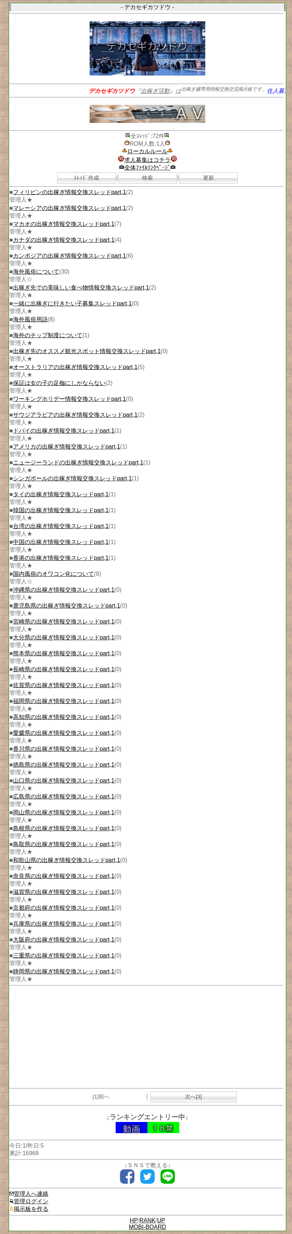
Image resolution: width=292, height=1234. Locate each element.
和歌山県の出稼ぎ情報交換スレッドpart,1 (66, 860)
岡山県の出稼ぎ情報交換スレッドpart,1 (64, 812)
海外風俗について (36, 272)
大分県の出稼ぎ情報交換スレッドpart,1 (64, 637)
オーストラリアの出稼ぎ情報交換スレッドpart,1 (75, 367)
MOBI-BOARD (147, 1227)
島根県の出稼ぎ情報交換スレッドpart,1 (64, 828)
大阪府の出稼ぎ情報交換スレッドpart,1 (64, 940)
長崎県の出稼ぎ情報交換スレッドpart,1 (64, 669)
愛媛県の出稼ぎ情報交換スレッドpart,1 (64, 733)
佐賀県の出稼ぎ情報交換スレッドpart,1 (64, 685)
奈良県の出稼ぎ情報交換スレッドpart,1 (64, 876)
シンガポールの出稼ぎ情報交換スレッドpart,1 (72, 478)
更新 (208, 178)
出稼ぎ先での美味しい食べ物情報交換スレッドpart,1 (81, 287)
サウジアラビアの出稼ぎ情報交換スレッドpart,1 (75, 415)
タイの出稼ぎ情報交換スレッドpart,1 (61, 494)
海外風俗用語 (30, 319)
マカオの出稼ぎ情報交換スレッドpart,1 (64, 224)
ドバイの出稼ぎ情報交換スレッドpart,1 (64, 431)
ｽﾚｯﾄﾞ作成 (86, 178)
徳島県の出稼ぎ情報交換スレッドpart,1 (64, 765)
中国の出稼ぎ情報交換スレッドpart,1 (61, 542)
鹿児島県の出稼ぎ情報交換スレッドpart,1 (66, 606)
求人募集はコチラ (147, 160)
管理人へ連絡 (28, 1194)
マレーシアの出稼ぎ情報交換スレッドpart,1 (69, 208)
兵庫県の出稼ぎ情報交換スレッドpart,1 (64, 924)
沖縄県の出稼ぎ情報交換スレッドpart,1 (64, 590)
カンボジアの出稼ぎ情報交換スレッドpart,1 (69, 256)
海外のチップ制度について (47, 335)
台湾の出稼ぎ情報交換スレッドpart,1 (61, 526)
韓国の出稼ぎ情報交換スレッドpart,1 (61, 510)
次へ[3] (193, 1096)
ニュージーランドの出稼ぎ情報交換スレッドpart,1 (78, 462)
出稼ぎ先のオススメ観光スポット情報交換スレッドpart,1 (87, 351)
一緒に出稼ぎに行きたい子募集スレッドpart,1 (72, 303)
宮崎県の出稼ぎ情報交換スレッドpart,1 (64, 621)
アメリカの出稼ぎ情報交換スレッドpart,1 (66, 447)
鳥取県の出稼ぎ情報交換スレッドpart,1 (64, 844)
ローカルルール (147, 151)
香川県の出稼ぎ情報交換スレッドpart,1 (64, 749)
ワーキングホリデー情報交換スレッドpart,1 (69, 399)
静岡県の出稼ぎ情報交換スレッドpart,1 (64, 971)
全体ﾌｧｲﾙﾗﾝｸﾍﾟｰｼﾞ (147, 167)
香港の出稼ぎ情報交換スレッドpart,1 (61, 558)
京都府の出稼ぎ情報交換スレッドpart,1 (64, 908)
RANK (147, 1220)
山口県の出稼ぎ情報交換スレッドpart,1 (64, 780)
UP (161, 1220)
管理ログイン (28, 1201)
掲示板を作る (28, 1209)
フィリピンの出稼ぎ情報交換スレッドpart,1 (69, 192)
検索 (147, 178)
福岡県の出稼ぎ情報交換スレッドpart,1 (64, 701)
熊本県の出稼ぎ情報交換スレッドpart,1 (64, 653)
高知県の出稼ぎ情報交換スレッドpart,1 (64, 717)
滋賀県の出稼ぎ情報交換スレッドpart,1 (64, 892)
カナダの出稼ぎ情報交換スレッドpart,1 (64, 240)
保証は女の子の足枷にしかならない (59, 383)
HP (134, 1220)
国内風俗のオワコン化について (53, 574)
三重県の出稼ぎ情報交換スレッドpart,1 (64, 955)
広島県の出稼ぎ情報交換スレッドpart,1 (64, 796)
